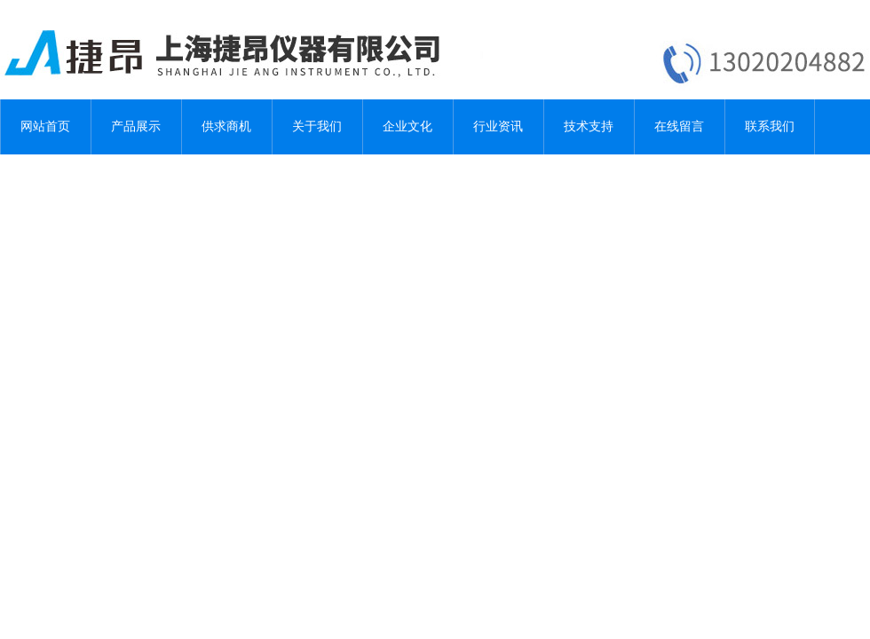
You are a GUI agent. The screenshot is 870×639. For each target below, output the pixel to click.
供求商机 (226, 126)
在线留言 (679, 126)
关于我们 (317, 126)
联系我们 (770, 126)
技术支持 (588, 126)
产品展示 (136, 126)
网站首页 (45, 126)
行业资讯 (498, 126)
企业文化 (407, 126)
